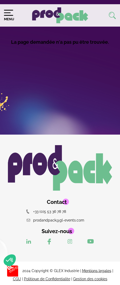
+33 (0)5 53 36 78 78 (46, 211)
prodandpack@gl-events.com (55, 220)
